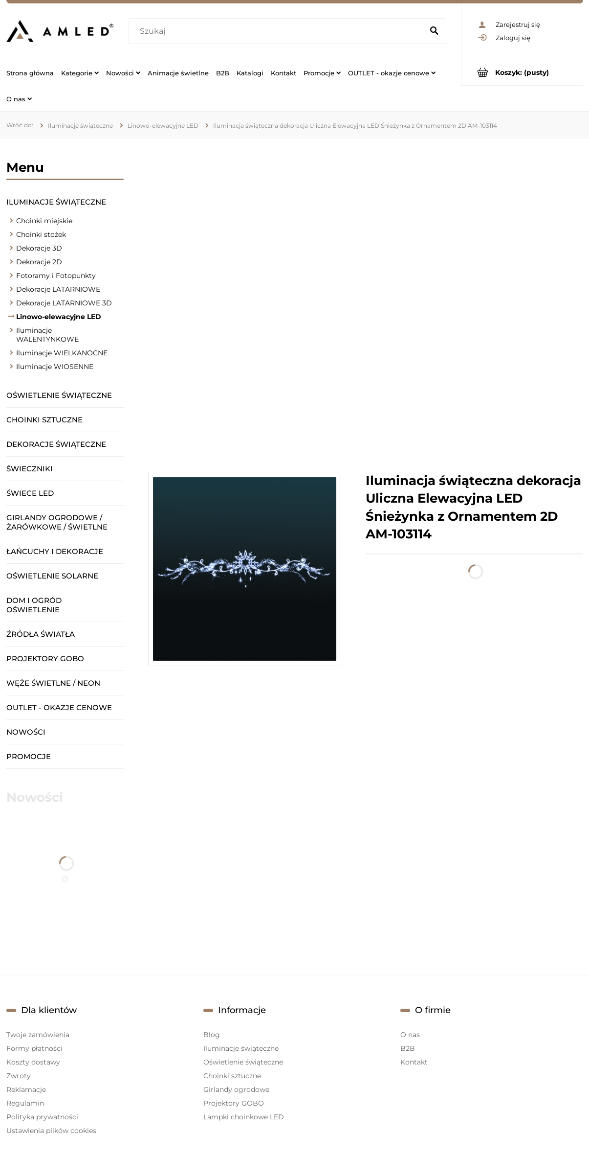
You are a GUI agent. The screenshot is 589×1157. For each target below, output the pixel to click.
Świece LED (30, 493)
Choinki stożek (41, 234)
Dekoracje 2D (39, 261)
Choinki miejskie (44, 220)
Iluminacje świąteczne (56, 202)
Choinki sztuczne (44, 419)
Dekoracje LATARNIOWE (58, 289)
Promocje (28, 756)
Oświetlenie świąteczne (59, 395)
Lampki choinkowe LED (243, 1116)
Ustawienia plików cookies (51, 1130)
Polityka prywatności (42, 1116)
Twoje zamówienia (37, 1034)
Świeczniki (29, 468)
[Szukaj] (434, 31)
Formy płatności (34, 1048)
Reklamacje (26, 1089)
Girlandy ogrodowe (236, 1089)
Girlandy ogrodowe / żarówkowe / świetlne (57, 522)
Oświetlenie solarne (52, 575)
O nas (410, 1034)
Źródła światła (40, 634)
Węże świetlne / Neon (53, 683)
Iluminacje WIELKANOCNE (62, 352)
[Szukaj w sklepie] (277, 31)
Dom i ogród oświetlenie (34, 605)
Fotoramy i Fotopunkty (56, 275)
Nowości (25, 732)
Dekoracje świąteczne (56, 444)
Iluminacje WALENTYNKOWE (47, 335)
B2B (407, 1048)
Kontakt (414, 1062)
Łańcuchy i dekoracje (54, 551)
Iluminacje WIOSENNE (54, 366)
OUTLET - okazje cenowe (59, 707)
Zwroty (18, 1075)
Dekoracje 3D (39, 248)
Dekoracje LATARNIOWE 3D (64, 303)
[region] (365, 305)
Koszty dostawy (33, 1062)
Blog (211, 1034)
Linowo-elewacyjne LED (58, 316)
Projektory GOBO (45, 658)
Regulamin (25, 1103)
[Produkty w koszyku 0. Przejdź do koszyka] (522, 72)
